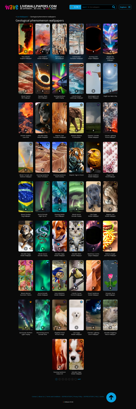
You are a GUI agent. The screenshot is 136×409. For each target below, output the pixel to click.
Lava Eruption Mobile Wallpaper (42, 57)
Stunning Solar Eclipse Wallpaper (93, 57)
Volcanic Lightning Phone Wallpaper (110, 136)
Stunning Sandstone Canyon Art (59, 373)
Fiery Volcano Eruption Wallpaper (26, 57)
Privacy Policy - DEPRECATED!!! (83, 396)
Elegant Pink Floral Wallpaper (110, 176)
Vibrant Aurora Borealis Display (76, 215)
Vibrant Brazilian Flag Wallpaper (26, 215)
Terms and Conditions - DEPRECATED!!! (59, 396)
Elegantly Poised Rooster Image (60, 333)
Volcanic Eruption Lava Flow (25, 136)
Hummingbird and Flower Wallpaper (93, 97)
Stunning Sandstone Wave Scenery (59, 176)
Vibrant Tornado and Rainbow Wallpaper (25, 176)
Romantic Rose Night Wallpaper (110, 294)
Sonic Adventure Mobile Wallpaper (59, 294)
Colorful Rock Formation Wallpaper (76, 57)
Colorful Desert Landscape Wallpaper (76, 97)
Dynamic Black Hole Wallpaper (42, 97)
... (75, 379)
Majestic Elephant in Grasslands (76, 136)
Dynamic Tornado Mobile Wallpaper (93, 136)
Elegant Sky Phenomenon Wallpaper (110, 58)
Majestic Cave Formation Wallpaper (59, 136)
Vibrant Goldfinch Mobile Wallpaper (93, 176)
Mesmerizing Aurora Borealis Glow (42, 333)
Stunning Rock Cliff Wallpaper (59, 57)
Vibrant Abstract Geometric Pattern (25, 294)
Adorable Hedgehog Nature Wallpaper (110, 333)
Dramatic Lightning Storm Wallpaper (93, 333)
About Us (42, 396)
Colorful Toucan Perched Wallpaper (76, 294)
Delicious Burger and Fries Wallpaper (110, 254)
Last (79, 379)
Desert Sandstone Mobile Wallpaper (93, 294)
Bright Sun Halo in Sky (110, 96)
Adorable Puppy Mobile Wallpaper (42, 136)
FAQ (96, 396)
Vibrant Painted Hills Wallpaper (25, 97)
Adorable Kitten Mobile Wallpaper (76, 254)
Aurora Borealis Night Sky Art (42, 215)
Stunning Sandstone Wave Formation (43, 176)
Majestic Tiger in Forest (76, 175)
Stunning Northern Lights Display (59, 97)
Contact (34, 396)
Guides (102, 396)
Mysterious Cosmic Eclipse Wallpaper (93, 254)
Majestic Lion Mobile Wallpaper (110, 215)
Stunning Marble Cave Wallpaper (60, 215)
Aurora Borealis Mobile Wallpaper (42, 294)
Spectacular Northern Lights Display (25, 333)
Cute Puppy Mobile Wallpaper (93, 215)
